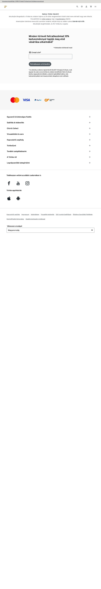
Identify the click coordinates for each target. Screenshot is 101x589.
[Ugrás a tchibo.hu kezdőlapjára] (5, 6)
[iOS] (9, 199)
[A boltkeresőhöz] (82, 6)
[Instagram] (27, 184)
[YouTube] (18, 184)
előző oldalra (46, 19)
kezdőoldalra (60, 19)
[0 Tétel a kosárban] (91, 6)
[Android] (18, 199)
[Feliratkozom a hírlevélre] (40, 64)
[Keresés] (77, 6)
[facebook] (9, 184)
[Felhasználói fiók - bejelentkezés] (86, 6)
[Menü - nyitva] (95, 6)
